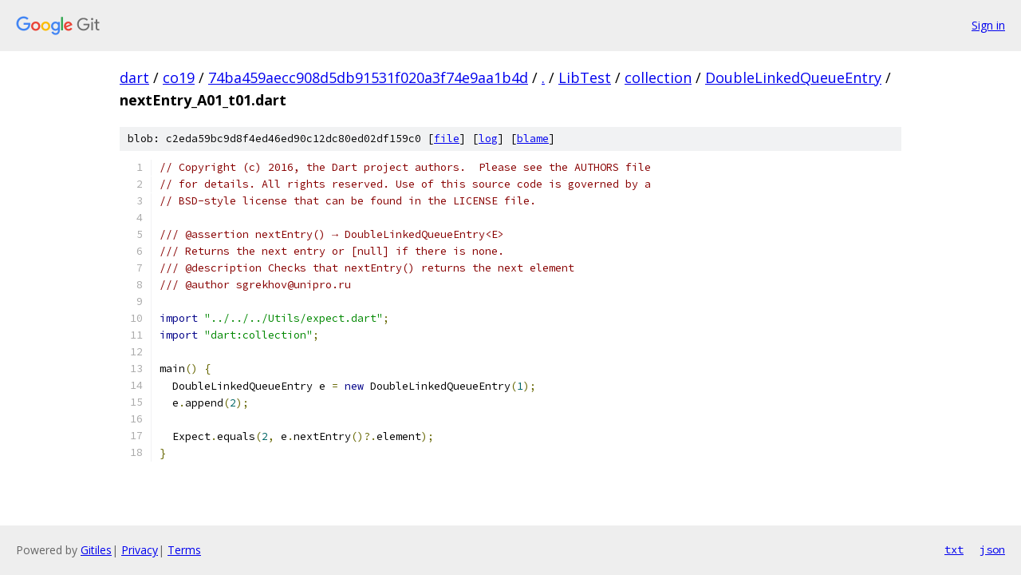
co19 (179, 77)
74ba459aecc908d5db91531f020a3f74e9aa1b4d (368, 77)
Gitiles (96, 549)
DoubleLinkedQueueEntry (793, 77)
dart (134, 77)
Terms (184, 549)
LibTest (584, 77)
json (992, 549)
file (446, 138)
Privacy (139, 549)
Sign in (988, 25)
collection (658, 77)
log (488, 138)
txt (954, 549)
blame (533, 138)
